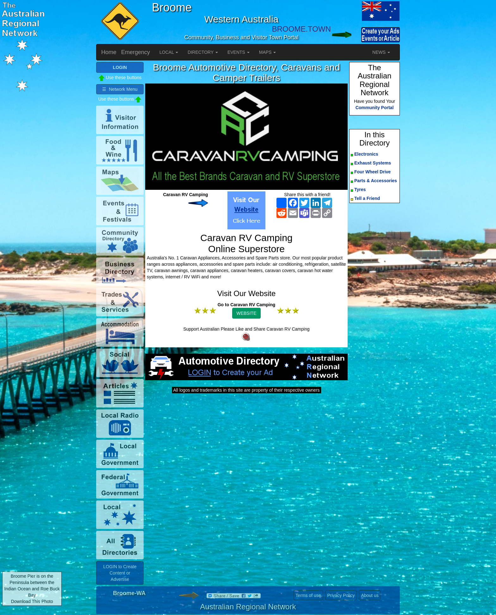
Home (108, 52)
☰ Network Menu (119, 89)
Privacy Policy (341, 595)
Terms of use (308, 595)
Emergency (135, 52)
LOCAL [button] (168, 52)
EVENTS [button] (238, 52)
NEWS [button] (381, 52)
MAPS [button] (267, 52)
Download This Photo (32, 601)
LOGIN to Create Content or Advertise (119, 573)
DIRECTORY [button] (203, 52)
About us (369, 595)
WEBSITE (246, 313)
